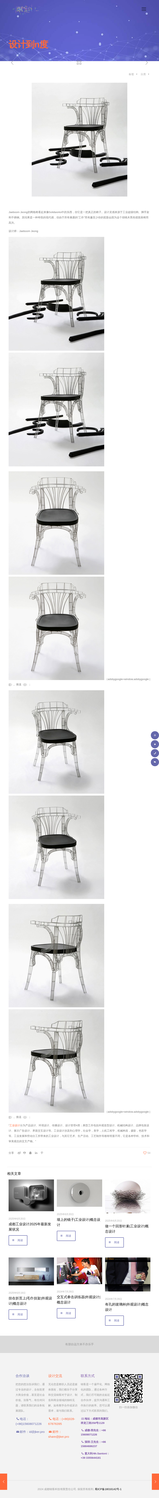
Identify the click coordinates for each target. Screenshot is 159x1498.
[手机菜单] (143, 9)
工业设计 (14, 1125)
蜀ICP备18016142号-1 (108, 1489)
